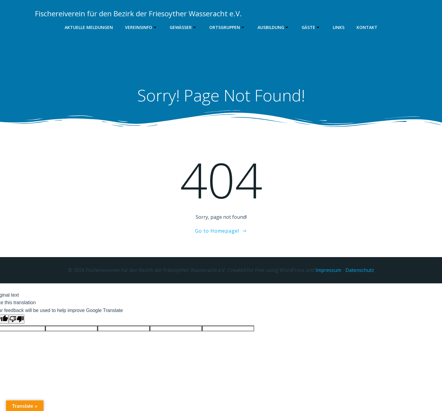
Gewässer (183, 27)
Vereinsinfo (141, 27)
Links (338, 27)
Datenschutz (359, 270)
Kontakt (367, 27)
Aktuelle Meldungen (89, 27)
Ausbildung (274, 27)
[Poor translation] (16, 319)
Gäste (311, 27)
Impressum (328, 270)
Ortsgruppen (227, 27)
